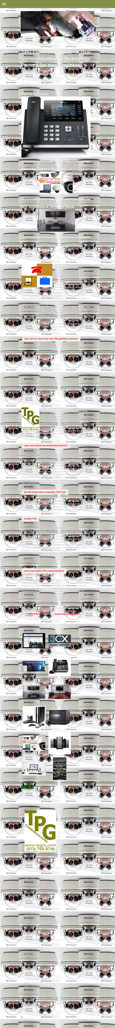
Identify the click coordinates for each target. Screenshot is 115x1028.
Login (92, 1017)
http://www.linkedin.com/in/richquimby (40, 946)
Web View (90, 1019)
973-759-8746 (30, 871)
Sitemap (32, 1017)
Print (24, 1017)
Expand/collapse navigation (57, 4)
